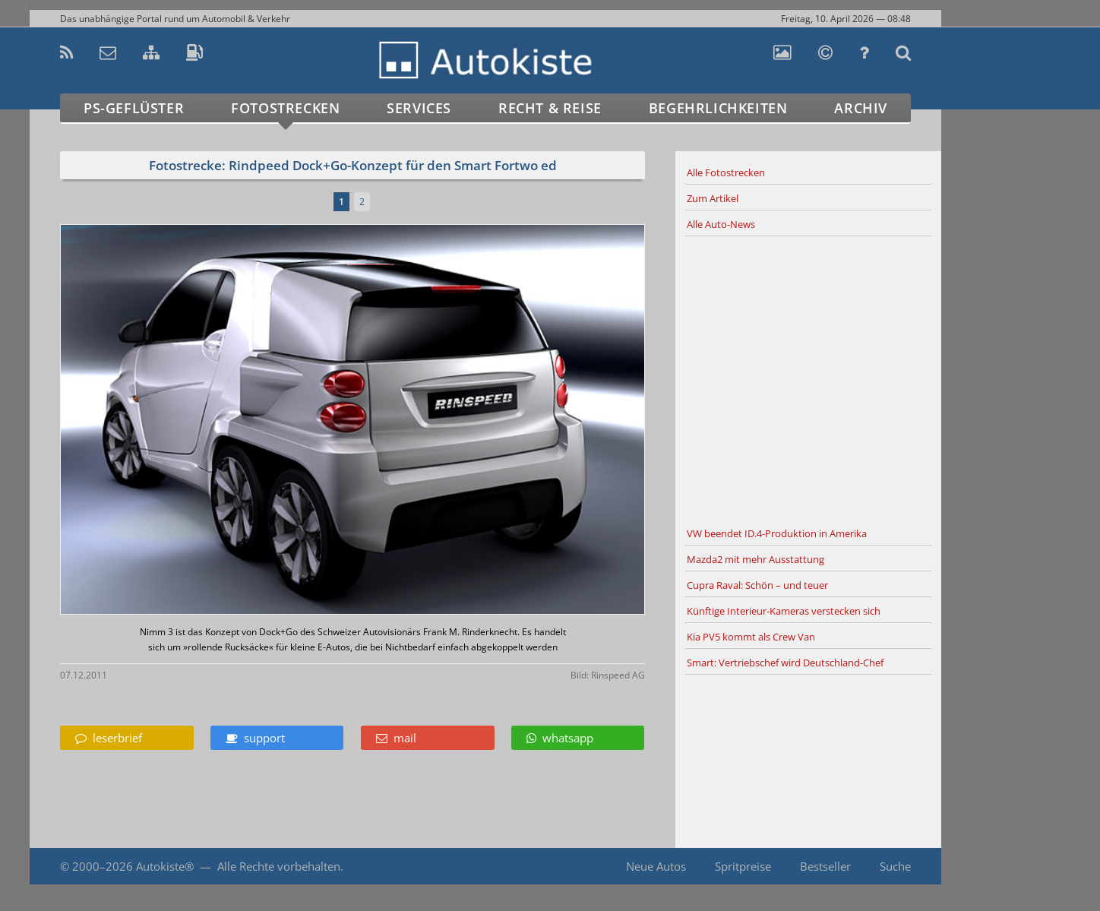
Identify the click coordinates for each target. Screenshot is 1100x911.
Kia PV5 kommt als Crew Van (751, 637)
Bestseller (825, 866)
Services (419, 108)
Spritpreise (743, 866)
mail (396, 737)
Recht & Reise (550, 108)
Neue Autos (656, 866)
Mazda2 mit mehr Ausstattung (755, 559)
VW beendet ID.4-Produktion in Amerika (777, 533)
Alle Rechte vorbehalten (278, 866)
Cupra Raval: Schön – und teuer (757, 585)
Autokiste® (165, 866)
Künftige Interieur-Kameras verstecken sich (783, 611)
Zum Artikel (712, 198)
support (255, 737)
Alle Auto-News (721, 224)
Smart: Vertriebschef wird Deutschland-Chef (785, 662)
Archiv (860, 108)
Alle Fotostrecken (726, 172)
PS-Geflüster (134, 108)
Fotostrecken (285, 108)
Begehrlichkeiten (718, 108)
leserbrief (108, 737)
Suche (895, 866)
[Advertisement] (808, 379)
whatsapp (559, 737)
